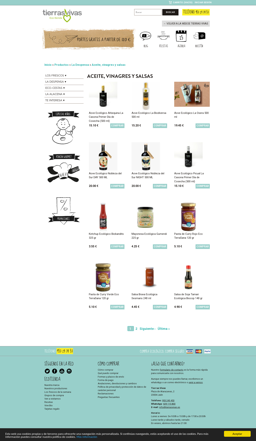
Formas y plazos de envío (111, 376)
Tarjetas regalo (52, 408)
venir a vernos (196, 382)
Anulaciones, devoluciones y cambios (117, 383)
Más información (86, 437)
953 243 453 (168, 400)
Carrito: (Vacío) (182, 2)
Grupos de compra (54, 395)
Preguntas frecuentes (109, 396)
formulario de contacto (171, 369)
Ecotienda (52, 379)
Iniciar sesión (203, 2)
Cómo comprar (105, 369)
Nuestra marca (51, 384)
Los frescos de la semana (57, 391)
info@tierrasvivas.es (169, 407)
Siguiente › (147, 328)
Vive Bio (48, 405)
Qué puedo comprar (108, 373)
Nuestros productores (55, 388)
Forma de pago (106, 379)
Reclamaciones (106, 393)
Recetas (48, 401)
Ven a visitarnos (52, 398)
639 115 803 (169, 403)
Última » (164, 328)
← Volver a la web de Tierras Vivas (187, 23)
